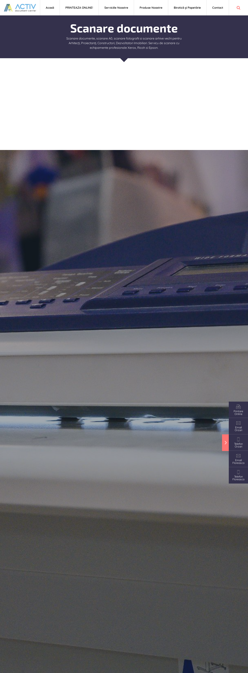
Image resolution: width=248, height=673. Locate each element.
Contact (217, 7)
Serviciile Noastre (116, 7)
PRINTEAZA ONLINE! (79, 7)
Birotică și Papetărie (187, 7)
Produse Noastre (151, 7)
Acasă (50, 7)
